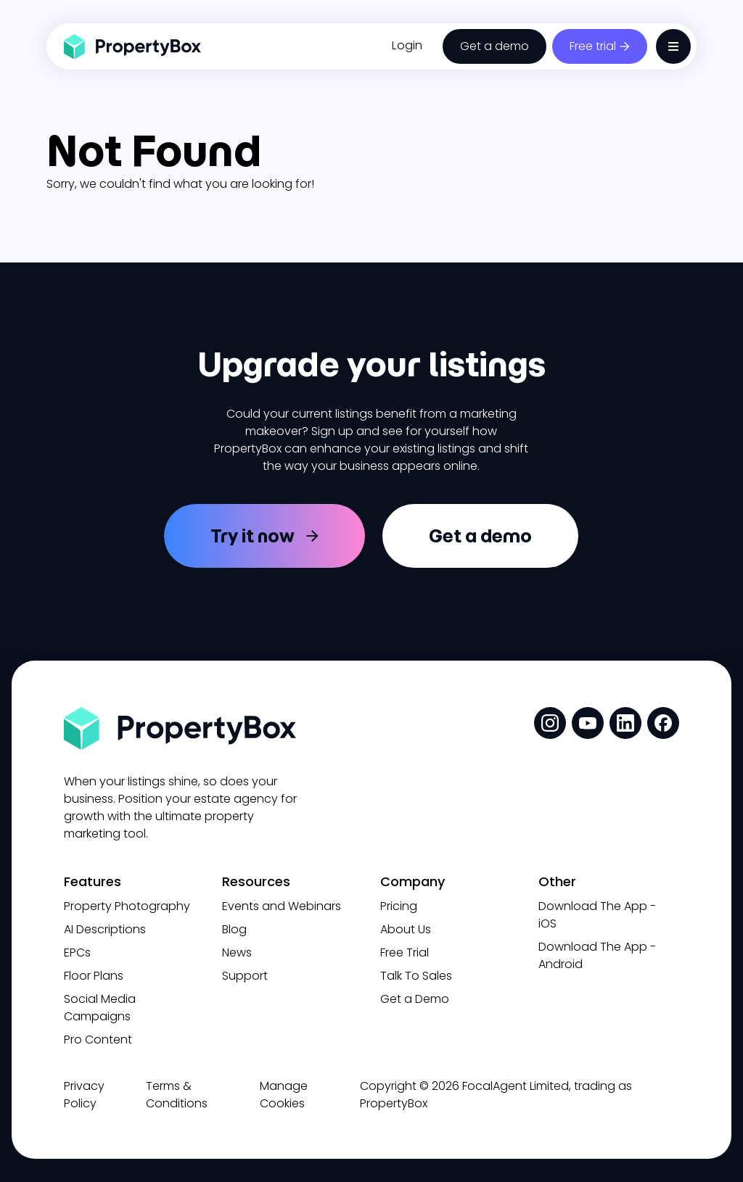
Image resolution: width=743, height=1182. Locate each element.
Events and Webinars (281, 906)
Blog (234, 929)
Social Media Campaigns (100, 1008)
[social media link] (550, 723)
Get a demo (494, 46)
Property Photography (127, 906)
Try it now (252, 535)
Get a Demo (414, 999)
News (237, 952)
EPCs (77, 952)
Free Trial (404, 952)
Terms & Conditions (177, 1095)
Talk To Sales (416, 975)
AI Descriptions (105, 929)
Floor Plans (93, 975)
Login (407, 45)
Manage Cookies (284, 1095)
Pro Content (98, 1039)
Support (245, 975)
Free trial (593, 46)
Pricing (398, 906)
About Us (405, 929)
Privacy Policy (84, 1095)
